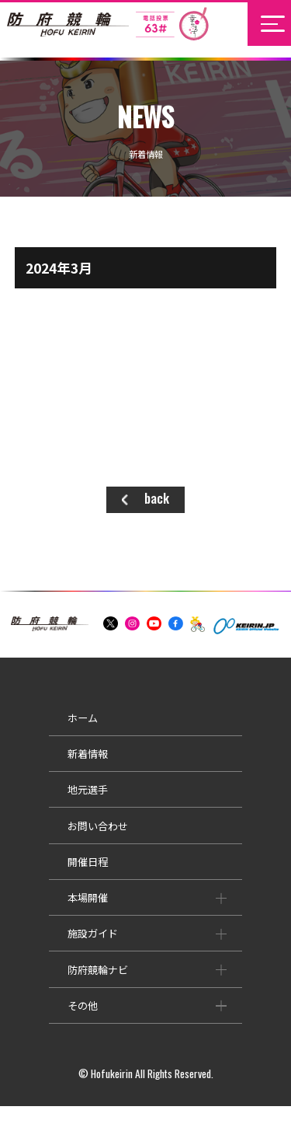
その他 (46, 1021)
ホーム (46, 733)
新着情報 (51, 770)
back (156, 498)
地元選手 (51, 805)
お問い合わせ (61, 841)
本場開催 (51, 913)
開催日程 (51, 877)
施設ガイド (56, 949)
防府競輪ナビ (61, 985)
